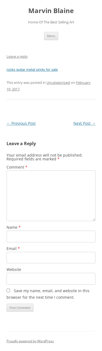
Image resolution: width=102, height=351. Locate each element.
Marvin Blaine (51, 11)
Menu (51, 36)
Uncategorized (58, 82)
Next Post (84, 123)
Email (13, 248)
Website (14, 269)
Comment (17, 167)
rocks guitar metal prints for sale (32, 70)
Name (14, 227)
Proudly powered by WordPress (30, 341)
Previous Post (21, 123)
